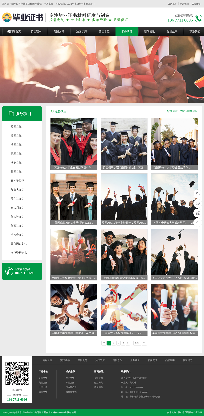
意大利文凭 (17, 207)
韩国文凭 (16, 171)
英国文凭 (16, 126)
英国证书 (36, 31)
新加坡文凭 (17, 216)
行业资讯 (98, 382)
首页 (183, 111)
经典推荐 (70, 371)
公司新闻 (98, 378)
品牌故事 (172, 4)
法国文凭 (16, 144)
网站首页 (15, 31)
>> (144, 343)
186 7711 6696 (198, 194)
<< (104, 343)
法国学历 (81, 31)
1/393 (137, 343)
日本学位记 (17, 180)
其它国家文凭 (19, 243)
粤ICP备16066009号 (57, 412)
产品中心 (43, 371)
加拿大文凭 (17, 189)
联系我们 (184, 4)
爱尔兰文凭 (17, 198)
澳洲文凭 (16, 162)
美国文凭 (59, 31)
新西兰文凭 (17, 225)
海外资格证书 (19, 252)
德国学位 (104, 31)
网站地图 (71, 412)
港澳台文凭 (17, 234)
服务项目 (127, 31)
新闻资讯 (149, 31)
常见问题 (98, 387)
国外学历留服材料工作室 (190, 412)
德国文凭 (16, 153)
